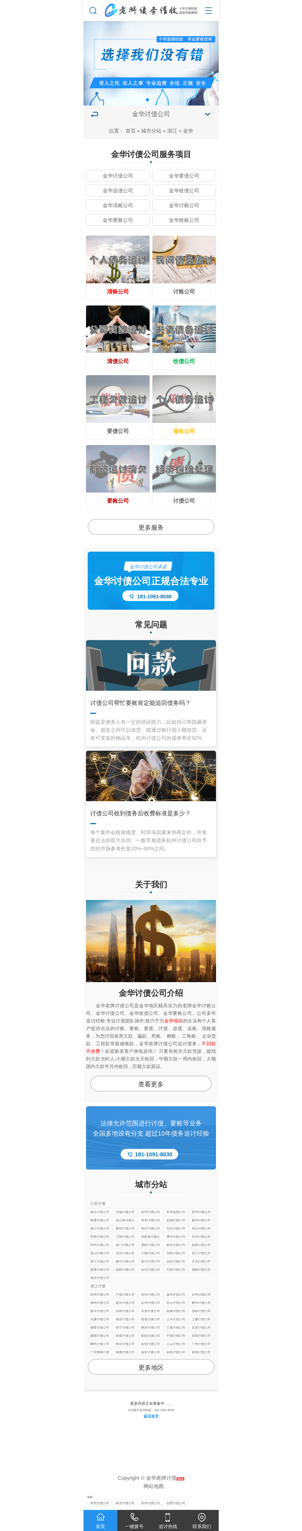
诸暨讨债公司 (99, 1327)
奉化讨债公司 (125, 1344)
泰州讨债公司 (125, 1228)
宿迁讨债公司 (150, 1228)
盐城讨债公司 (175, 1220)
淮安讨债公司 (150, 1220)
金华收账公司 (184, 220)
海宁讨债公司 (125, 1327)
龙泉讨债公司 (201, 1327)
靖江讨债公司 (99, 1261)
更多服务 (151, 527)
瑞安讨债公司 (125, 1319)
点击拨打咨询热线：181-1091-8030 (151, 1410)
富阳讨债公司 (150, 1335)
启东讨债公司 (125, 1253)
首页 (131, 131)
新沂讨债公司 (150, 1261)
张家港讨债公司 (150, 1237)
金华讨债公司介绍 (151, 993)
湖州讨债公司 (99, 1302)
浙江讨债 (97, 1286)
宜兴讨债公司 (201, 1236)
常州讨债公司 (99, 1503)
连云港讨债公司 (125, 1220)
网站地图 (153, 1486)
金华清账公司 (118, 205)
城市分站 (151, 131)
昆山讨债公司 (99, 1253)
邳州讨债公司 (99, 1245)
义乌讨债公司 (175, 1319)
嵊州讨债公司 (99, 1344)
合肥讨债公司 (175, 1503)
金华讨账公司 (184, 205)
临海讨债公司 (175, 1311)
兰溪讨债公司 (175, 1327)
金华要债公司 (184, 176)
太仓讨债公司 (201, 1261)
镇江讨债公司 (99, 1228)
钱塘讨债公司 (125, 1352)
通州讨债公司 (175, 1236)
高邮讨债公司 (125, 1269)
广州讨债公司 (201, 1344)
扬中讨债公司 (125, 1261)
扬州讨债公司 (201, 1220)
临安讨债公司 (150, 1344)
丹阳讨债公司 (175, 1253)
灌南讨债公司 (201, 1269)
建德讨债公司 (99, 1335)
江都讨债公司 (150, 1253)
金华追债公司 (118, 190)
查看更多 (151, 1084)
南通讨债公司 (99, 1220)
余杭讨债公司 (175, 1352)
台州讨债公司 (201, 1294)
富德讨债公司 (125, 1335)
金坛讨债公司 (150, 1269)
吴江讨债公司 (201, 1253)
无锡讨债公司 (125, 1212)
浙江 (172, 131)
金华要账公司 (118, 220)
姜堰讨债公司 (99, 1269)
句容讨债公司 (175, 1269)
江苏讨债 (97, 1203)
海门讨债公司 (125, 1245)
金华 (188, 131)
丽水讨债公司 (99, 1311)
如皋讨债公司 (201, 1245)
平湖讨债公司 (175, 1335)
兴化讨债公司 (175, 1228)
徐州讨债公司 (150, 1212)
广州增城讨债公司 (99, 1352)
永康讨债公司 (99, 1319)
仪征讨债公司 (175, 1261)
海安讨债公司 (99, 1278)
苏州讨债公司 (201, 1212)
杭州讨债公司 (99, 1294)
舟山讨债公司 (175, 1302)
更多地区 (151, 1367)
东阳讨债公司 (201, 1335)
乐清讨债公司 (150, 1311)
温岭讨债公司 (201, 1311)
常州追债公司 (175, 1212)
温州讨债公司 (175, 1294)
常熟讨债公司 (99, 1236)
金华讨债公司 (118, 176)
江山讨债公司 (175, 1344)
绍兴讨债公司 (150, 1294)
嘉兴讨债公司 (125, 1302)
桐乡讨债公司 (150, 1327)
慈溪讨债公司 (150, 1319)
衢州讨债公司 (201, 1302)
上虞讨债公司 (201, 1319)
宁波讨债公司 (125, 1294)
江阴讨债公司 (125, 1236)
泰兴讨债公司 (175, 1245)
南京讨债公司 (99, 1212)
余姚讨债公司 (125, 1311)
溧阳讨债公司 (150, 1245)
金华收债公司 (184, 190)
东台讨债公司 (201, 1228)
